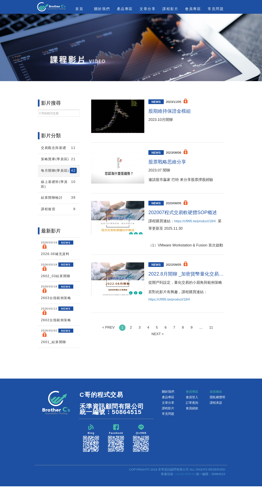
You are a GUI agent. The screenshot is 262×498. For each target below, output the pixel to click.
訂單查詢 (192, 414)
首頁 (79, 9)
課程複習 (59, 218)
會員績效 (192, 419)
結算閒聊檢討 (59, 207)
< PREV (106, 333)
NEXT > (157, 340)
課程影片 (168, 419)
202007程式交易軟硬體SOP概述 (186, 216)
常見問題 (216, 9)
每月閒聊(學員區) (59, 177)
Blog (91, 449)
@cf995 (141, 449)
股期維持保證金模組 (173, 112)
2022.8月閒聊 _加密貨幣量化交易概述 (186, 279)
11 (214, 333)
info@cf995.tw (185, 485)
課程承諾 (216, 414)
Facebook (116, 449)
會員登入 (192, 408)
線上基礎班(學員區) (59, 193)
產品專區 (168, 408)
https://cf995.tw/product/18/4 (171, 233)
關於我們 (168, 403)
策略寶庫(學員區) (59, 161)
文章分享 (168, 414)
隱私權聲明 (217, 408)
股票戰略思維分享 (170, 164)
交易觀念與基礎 (59, 148)
